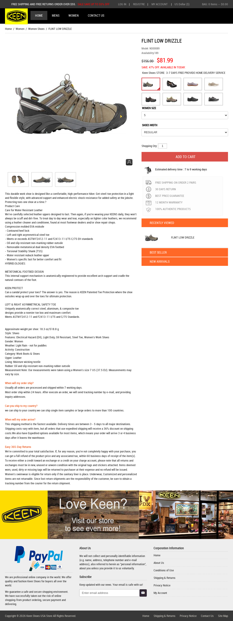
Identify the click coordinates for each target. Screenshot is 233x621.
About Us (159, 563)
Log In (122, 4)
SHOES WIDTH (149, 125)
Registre (139, 4)
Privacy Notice (162, 585)
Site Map (223, 616)
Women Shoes (36, 29)
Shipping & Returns (164, 578)
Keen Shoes (149, 73)
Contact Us (207, 616)
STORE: (153, 73)
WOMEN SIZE (149, 108)
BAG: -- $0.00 (215, 4)
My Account (160, 4)
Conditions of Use (164, 570)
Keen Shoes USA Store (39, 616)
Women (20, 29)
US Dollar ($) (182, 4)
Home (39, 15)
